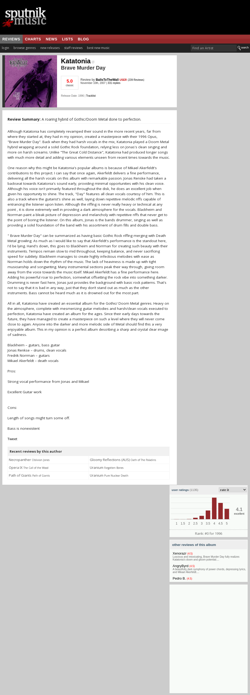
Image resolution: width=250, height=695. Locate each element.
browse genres (25, 48)
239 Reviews (136, 79)
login (5, 48)
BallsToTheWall (107, 80)
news (51, 39)
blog (83, 39)
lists (67, 39)
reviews (11, 39)
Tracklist (91, 95)
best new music (98, 48)
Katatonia (77, 61)
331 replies (114, 83)
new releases (50, 48)
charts (33, 39)
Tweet (12, 438)
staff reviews (73, 48)
